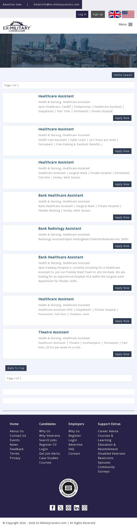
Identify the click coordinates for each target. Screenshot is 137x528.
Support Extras (109, 424)
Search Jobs (48, 440)
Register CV (48, 445)
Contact (74, 453)
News (14, 445)
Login (43, 449)
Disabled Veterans (111, 453)
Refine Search (123, 75)
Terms (14, 453)
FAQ (71, 449)
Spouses (104, 462)
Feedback (17, 449)
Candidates (47, 424)
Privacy (15, 458)
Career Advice (108, 431)
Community (106, 467)
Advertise (75, 445)
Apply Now (122, 118)
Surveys (104, 471)
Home (14, 424)
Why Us (44, 431)
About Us (17, 431)
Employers (76, 424)
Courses (45, 462)
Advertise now (12, 4)
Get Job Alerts (49, 453)
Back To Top (15, 368)
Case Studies (48, 458)
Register (74, 436)
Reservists (105, 458)
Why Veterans (49, 436)
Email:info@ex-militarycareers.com (56, 4)
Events (15, 440)
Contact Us (18, 436)
